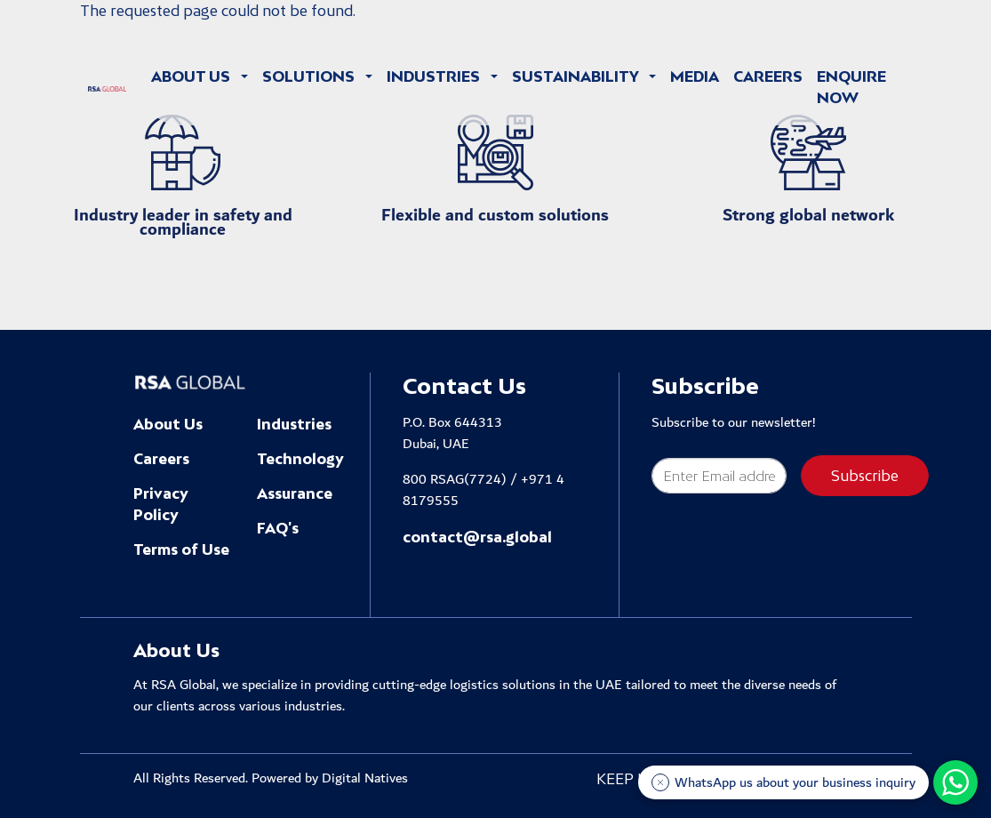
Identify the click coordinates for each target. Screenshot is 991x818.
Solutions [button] (310, 76)
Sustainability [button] (577, 76)
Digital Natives (365, 778)
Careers (768, 76)
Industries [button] (435, 76)
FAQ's (278, 528)
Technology (300, 459)
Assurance (294, 493)
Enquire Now (851, 87)
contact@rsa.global (477, 537)
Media (694, 76)
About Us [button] (192, 76)
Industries (294, 424)
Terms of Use (181, 549)
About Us (168, 424)
